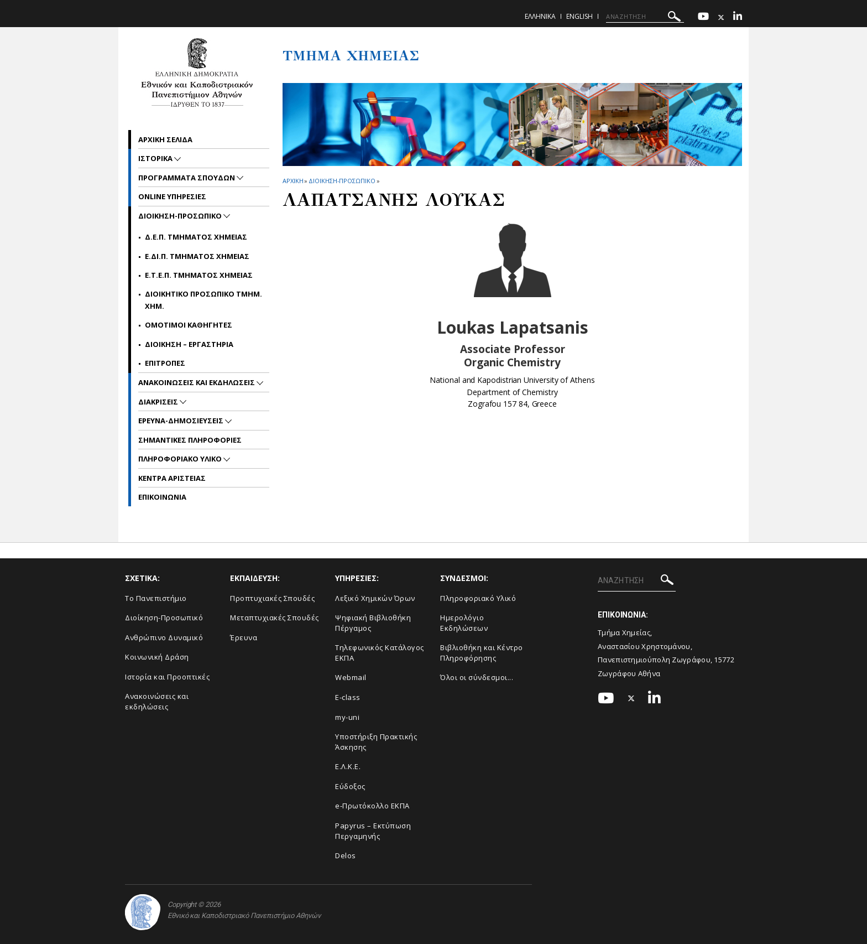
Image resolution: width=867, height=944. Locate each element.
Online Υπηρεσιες (172, 196)
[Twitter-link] (721, 17)
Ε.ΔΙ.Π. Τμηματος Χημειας (197, 256)
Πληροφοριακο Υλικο (180, 459)
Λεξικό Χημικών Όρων (375, 598)
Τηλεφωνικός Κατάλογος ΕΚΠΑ (379, 652)
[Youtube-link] (703, 17)
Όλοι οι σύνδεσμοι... (476, 677)
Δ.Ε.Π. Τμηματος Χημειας (196, 237)
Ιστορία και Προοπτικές (167, 677)
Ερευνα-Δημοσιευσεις (181, 421)
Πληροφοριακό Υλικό (478, 598)
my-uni (347, 717)
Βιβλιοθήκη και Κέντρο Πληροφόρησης (481, 652)
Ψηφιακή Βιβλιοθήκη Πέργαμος (373, 623)
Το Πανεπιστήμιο (156, 598)
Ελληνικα (540, 16)
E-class (348, 697)
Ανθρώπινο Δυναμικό (164, 637)
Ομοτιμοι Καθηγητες (188, 325)
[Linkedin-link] (737, 17)
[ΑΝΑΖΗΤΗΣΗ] (645, 17)
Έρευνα (243, 637)
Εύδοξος (350, 786)
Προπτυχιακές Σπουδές (272, 598)
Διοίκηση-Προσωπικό (164, 618)
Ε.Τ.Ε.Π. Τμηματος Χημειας (199, 275)
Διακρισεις (159, 402)
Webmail (351, 677)
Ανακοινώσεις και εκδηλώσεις (157, 701)
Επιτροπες (165, 363)
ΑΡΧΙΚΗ (293, 181)
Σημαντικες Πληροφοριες (190, 440)
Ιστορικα (156, 158)
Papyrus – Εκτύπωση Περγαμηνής (373, 831)
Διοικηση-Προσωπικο (342, 181)
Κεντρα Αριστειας (172, 478)
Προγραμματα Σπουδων (187, 178)
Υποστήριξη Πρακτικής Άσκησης (376, 742)
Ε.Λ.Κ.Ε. (348, 766)
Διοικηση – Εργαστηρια (189, 344)
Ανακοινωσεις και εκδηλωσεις (197, 382)
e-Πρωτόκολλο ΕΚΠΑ (372, 806)
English (579, 16)
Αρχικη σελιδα (165, 139)
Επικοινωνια (162, 497)
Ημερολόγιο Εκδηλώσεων (464, 623)
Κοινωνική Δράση (157, 657)
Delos (345, 855)
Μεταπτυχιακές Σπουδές (274, 618)
